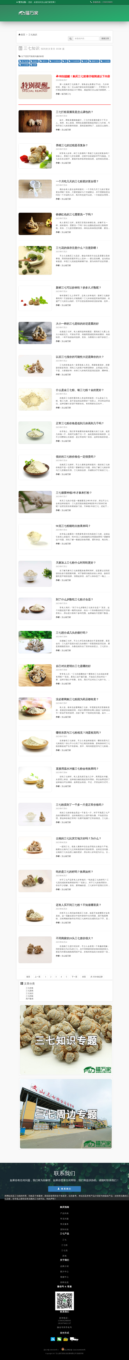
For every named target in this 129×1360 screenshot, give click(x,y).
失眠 (33, 65)
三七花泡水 (54, 61)
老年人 (43, 61)
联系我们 (65, 1189)
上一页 (37, 977)
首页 (21, 34)
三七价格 (105, 61)
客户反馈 (23, 61)
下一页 (74, 977)
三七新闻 (29, 991)
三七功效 (23, 65)
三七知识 (32, 34)
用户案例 (29, 999)
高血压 (34, 61)
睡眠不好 (93, 61)
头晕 (84, 61)
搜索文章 (105, 39)
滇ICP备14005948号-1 (51, 1350)
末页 (84, 977)
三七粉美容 (74, 61)
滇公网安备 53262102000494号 (74, 1350)
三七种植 (29, 996)
